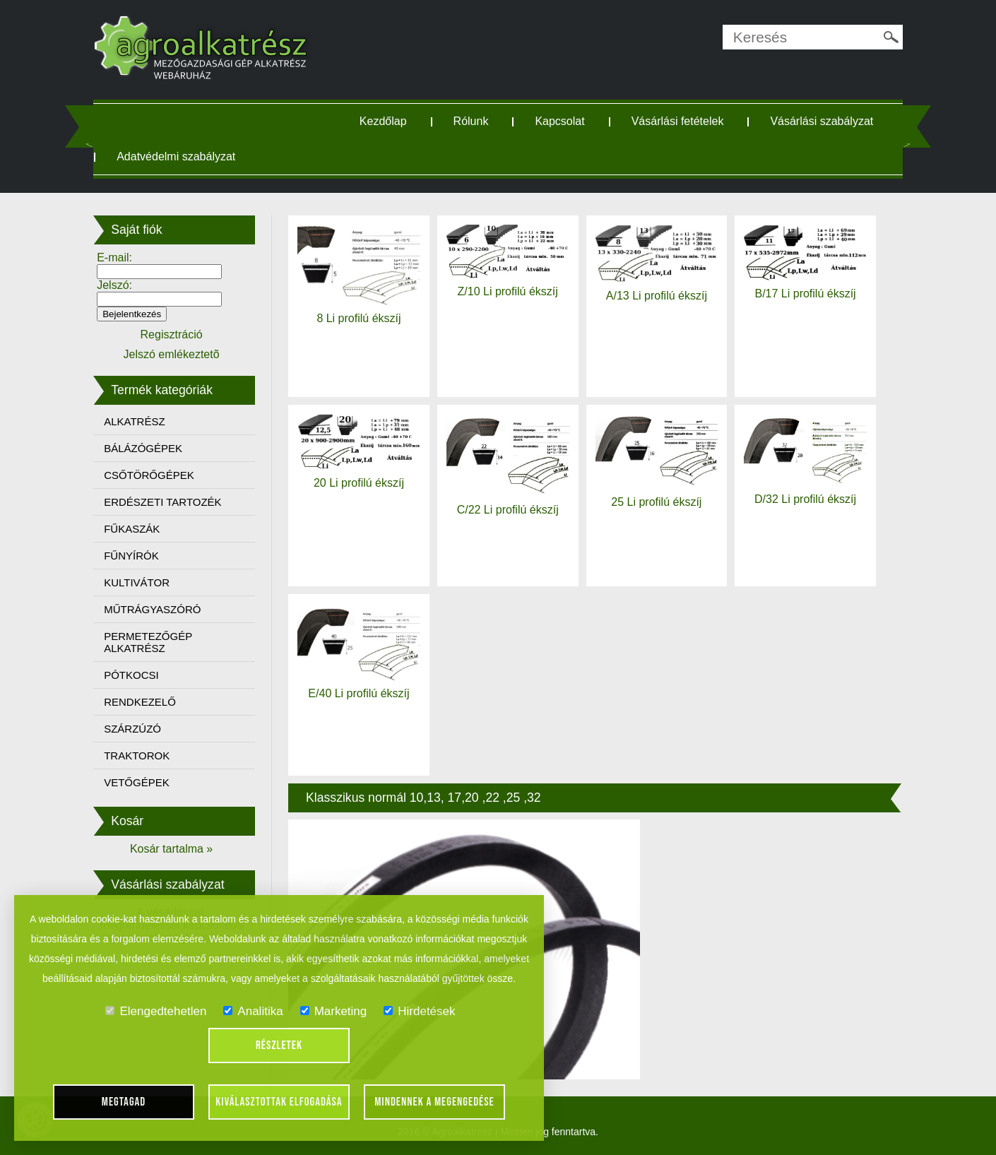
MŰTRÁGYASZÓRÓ (158, 609)
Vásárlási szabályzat (174, 156)
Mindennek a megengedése (434, 1102)
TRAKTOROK (143, 756)
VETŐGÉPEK (143, 782)
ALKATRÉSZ (140, 421)
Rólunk (473, 121)
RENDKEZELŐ (146, 702)
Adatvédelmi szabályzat (332, 156)
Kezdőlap (385, 121)
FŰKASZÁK (138, 529)
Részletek (279, 1045)
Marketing (333, 1011)
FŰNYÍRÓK (137, 556)
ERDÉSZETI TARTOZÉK (168, 502)
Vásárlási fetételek (680, 121)
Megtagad (124, 1102)
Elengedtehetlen (155, 1011)
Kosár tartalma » (176, 849)
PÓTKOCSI (137, 675)
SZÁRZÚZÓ (138, 729)
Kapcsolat (562, 121)
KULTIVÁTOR (143, 582)
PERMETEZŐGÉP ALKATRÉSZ (154, 642)
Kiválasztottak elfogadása (278, 1102)
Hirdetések (419, 1011)
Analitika (253, 1011)
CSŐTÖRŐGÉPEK (155, 475)
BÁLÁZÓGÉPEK (149, 448)
